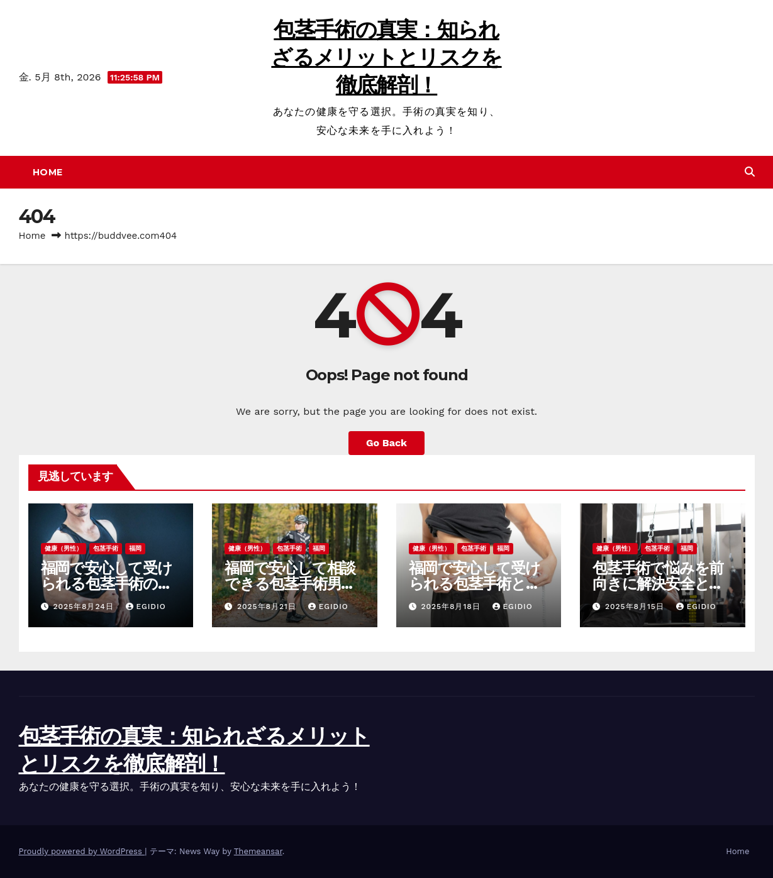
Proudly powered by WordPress (82, 851)
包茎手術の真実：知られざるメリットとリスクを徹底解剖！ (386, 57)
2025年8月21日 (268, 606)
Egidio (146, 606)
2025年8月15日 (636, 606)
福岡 (135, 548)
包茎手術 (105, 548)
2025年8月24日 (84, 606)
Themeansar (258, 851)
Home (48, 172)
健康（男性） (63, 548)
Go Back (386, 443)
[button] (750, 172)
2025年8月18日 (452, 606)
